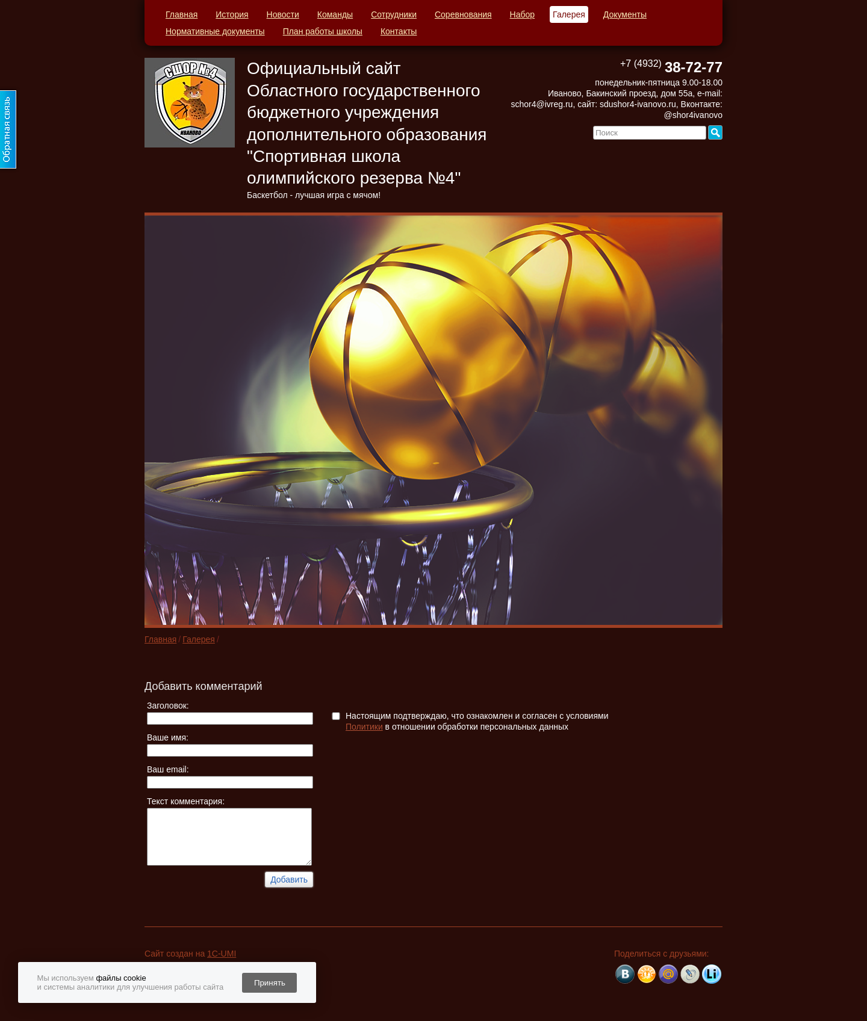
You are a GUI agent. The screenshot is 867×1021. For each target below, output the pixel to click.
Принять (269, 982)
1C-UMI (221, 953)
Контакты (399, 31)
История (232, 14)
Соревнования (463, 14)
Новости (283, 14)
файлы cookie (121, 977)
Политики (364, 726)
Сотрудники (394, 14)
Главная (181, 14)
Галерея (569, 14)
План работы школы (322, 31)
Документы (625, 14)
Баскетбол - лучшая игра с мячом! (314, 195)
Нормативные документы (215, 31)
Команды (335, 14)
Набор (522, 14)
